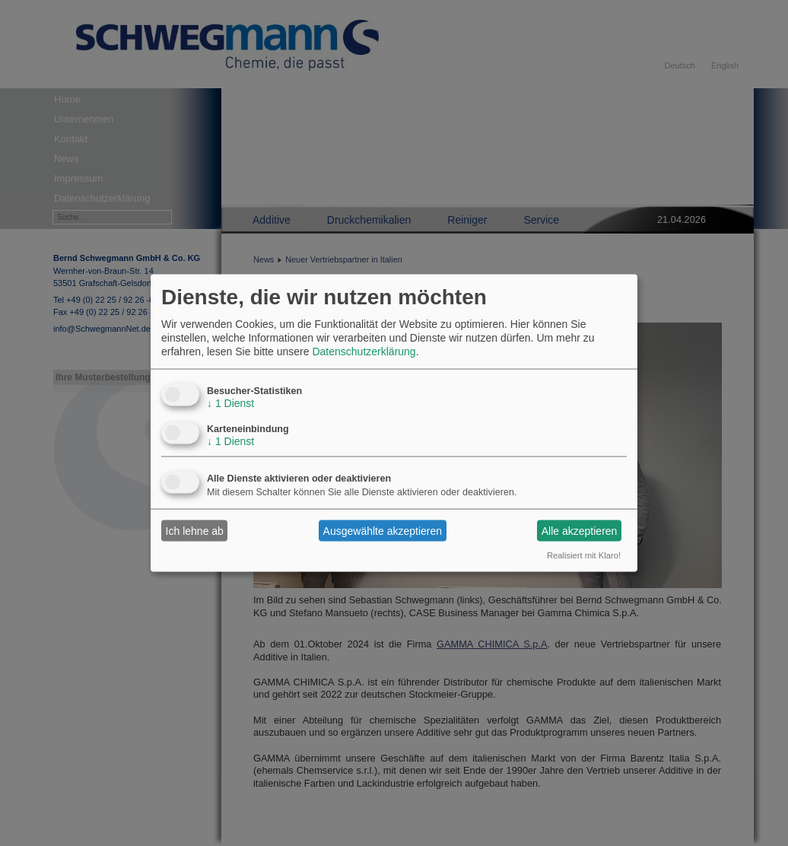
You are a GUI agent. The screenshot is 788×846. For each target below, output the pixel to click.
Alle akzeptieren (580, 530)
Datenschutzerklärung (363, 351)
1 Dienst (230, 403)
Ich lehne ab (195, 530)
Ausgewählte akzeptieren (382, 530)
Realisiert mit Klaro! (584, 555)
